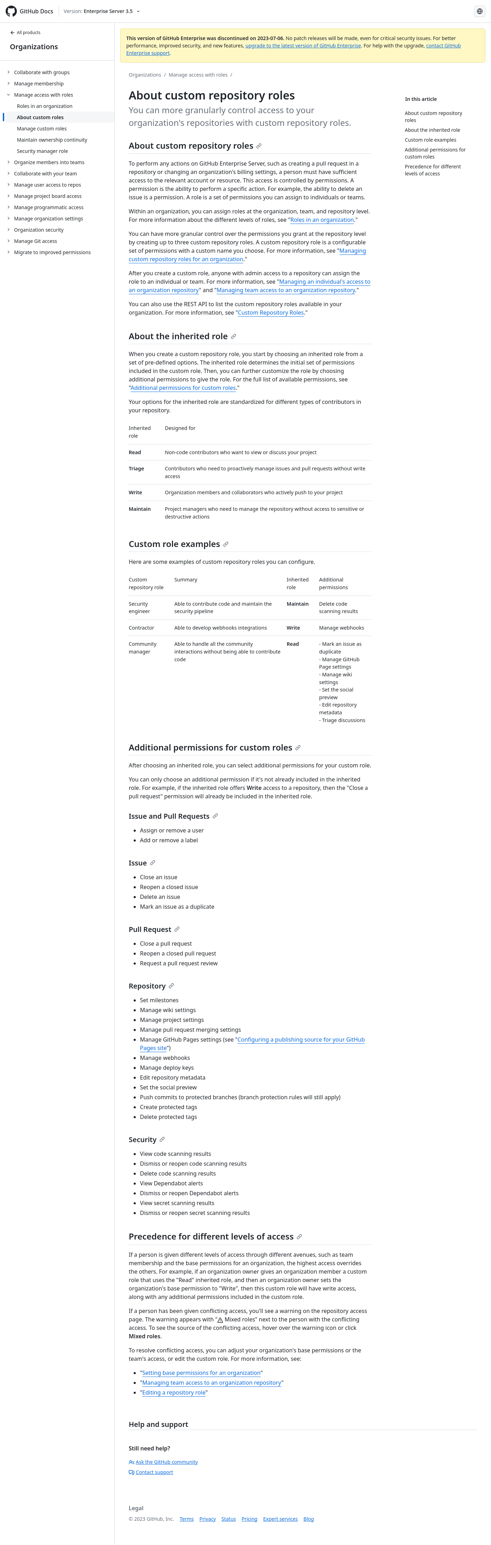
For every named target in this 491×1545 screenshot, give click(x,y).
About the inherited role (182, 336)
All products (25, 33)
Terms (187, 1518)
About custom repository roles (195, 145)
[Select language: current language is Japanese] (479, 11)
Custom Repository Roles (271, 312)
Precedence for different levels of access (215, 1236)
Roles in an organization (322, 220)
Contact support (151, 1472)
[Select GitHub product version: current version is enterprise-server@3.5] (101, 11)
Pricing (249, 1518)
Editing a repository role (174, 1392)
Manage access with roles (198, 74)
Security (147, 1139)
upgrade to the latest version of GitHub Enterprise (303, 45)
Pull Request (154, 929)
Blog (309, 1518)
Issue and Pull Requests (173, 816)
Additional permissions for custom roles (183, 388)
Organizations (34, 46)
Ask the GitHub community (163, 1462)
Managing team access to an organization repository (286, 290)
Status (229, 1518)
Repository (151, 986)
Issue (142, 863)
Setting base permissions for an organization (201, 1373)
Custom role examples (179, 543)
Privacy (207, 1518)
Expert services (280, 1518)
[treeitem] (60, 72)
